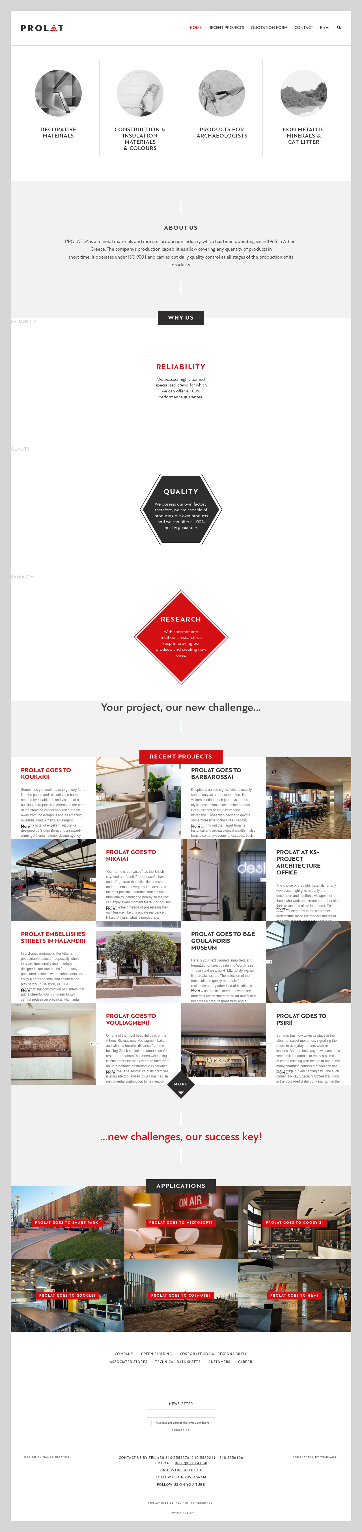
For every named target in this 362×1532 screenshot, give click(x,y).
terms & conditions (198, 1423)
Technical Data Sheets (178, 1362)
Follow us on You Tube (181, 1485)
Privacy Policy (181, 1513)
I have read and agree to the (181, 1423)
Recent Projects (226, 28)
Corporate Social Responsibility (213, 1354)
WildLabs (328, 1457)
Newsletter (181, 1404)
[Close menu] (181, 172)
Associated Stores (128, 1362)
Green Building (156, 1354)
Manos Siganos (56, 1457)
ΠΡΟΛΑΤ (42, 28)
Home (196, 28)
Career (245, 1362)
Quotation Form (269, 28)
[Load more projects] (181, 1085)
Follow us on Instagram (181, 1477)
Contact (303, 28)
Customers (219, 1362)
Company (124, 1354)
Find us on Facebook (181, 1470)
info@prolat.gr (191, 1463)
